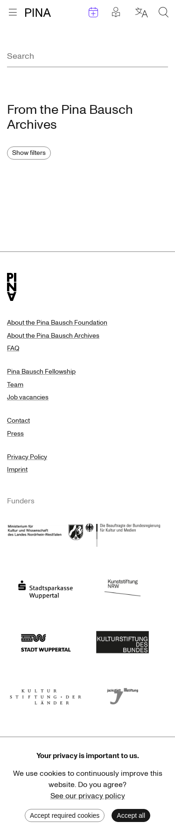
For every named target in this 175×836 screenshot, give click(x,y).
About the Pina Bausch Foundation (57, 322)
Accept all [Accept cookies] (131, 815)
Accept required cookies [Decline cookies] (64, 815)
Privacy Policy (27, 457)
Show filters (29, 152)
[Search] (87, 56)
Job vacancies (28, 397)
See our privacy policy (87, 796)
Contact (18, 420)
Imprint (17, 469)
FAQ (13, 348)
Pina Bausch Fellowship (41, 371)
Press (15, 433)
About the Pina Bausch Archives (53, 335)
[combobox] (87, 56)
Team (15, 384)
